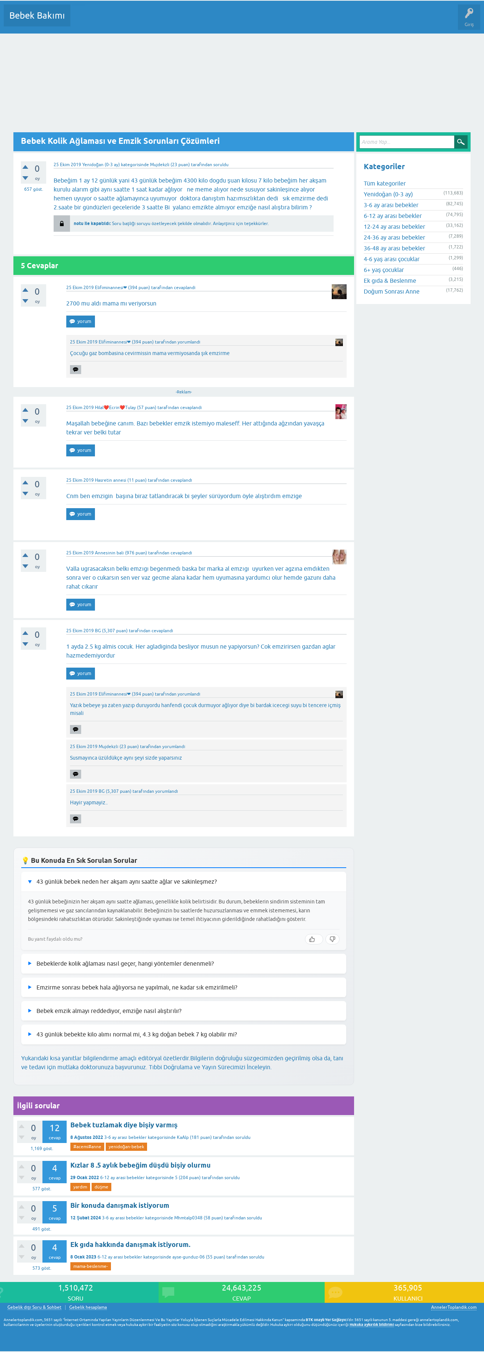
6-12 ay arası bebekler (122, 1177)
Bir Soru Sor (214, 21)
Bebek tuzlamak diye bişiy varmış (124, 1125)
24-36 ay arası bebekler (394, 237)
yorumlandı (189, 342)
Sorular (83, 21)
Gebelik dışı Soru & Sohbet (34, 1307)
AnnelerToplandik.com (454, 1307)
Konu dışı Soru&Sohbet (259, 21)
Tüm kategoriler (385, 183)
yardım (80, 1187)
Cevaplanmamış (115, 21)
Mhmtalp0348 (188, 1217)
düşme (101, 1187)
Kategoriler (152, 21)
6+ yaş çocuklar (384, 269)
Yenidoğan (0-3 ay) (101, 164)
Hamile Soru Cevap (312, 21)
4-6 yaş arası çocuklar (392, 259)
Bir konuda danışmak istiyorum (119, 1205)
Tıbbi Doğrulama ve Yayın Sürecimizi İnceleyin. (210, 1067)
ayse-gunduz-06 (188, 1257)
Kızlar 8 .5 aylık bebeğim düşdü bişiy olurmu (140, 1165)
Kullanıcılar (183, 21)
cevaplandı (184, 287)
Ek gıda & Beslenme (390, 280)
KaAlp (183, 1137)
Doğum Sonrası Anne (392, 291)
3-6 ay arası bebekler (125, 1137)
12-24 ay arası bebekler (394, 226)
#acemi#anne (87, 1146)
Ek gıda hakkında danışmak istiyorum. (130, 1244)
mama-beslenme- (90, 1266)
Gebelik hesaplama (88, 1307)
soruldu (221, 164)
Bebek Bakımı (37, 15)
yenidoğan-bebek (126, 1146)
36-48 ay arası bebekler (394, 248)
